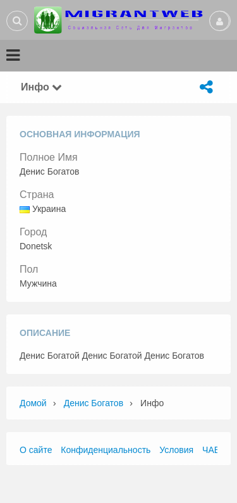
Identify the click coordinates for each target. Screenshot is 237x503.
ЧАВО (214, 450)
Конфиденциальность (105, 450)
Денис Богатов (93, 403)
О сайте (36, 450)
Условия (176, 450)
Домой (33, 403)
